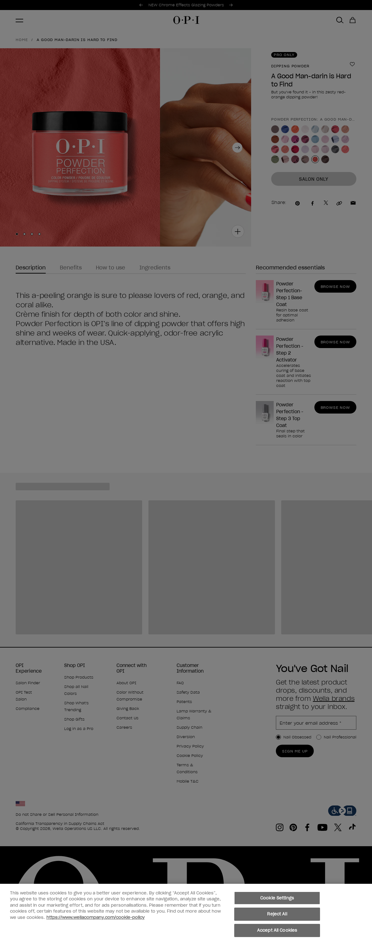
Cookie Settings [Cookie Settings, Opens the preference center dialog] (277, 902)
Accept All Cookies (277, 934)
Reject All (277, 918)
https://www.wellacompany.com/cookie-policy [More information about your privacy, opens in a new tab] (95, 921)
